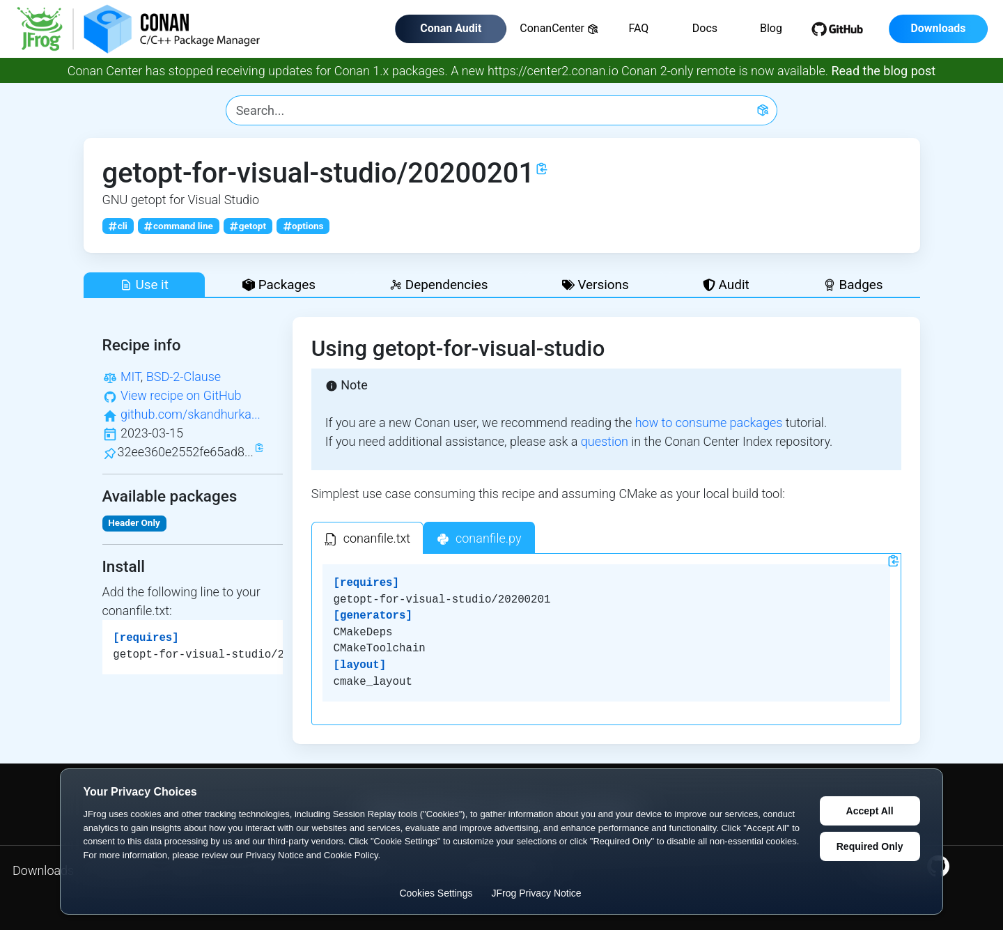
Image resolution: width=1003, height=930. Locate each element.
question (604, 441)
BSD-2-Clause (183, 376)
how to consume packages (709, 422)
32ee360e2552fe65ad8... (186, 451)
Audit (726, 285)
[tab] (367, 538)
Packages (279, 285)
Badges (853, 285)
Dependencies (438, 285)
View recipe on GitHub (181, 395)
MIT (130, 376)
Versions (595, 285)
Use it (144, 285)
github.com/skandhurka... (190, 414)
